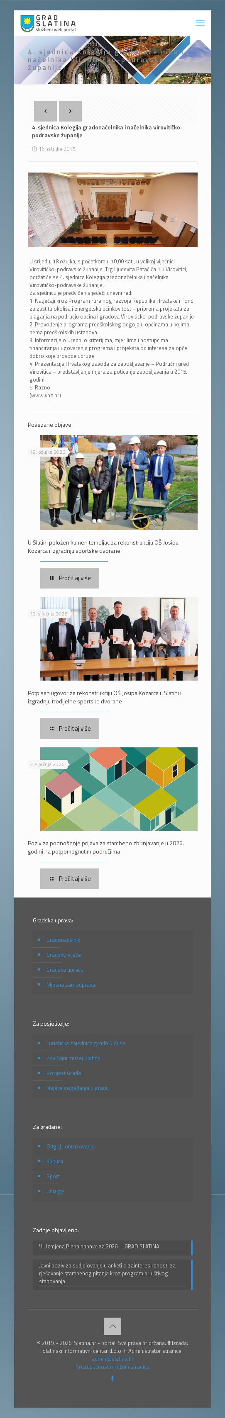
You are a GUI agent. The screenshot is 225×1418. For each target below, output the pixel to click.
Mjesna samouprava (70, 984)
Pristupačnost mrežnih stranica (112, 1366)
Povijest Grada (63, 1073)
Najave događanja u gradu (77, 1088)
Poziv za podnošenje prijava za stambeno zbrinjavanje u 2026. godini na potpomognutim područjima (106, 847)
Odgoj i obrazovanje (70, 1146)
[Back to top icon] (112, 1326)
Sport (53, 1176)
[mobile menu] (200, 23)
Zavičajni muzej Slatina (73, 1058)
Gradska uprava (64, 970)
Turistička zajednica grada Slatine (85, 1043)
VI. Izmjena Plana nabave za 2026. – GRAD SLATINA (99, 1246)
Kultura (54, 1161)
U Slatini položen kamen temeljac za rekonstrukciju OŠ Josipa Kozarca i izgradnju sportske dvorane (103, 546)
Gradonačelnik (63, 940)
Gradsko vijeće (63, 955)
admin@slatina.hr (113, 1359)
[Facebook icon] (113, 1378)
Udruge (55, 1191)
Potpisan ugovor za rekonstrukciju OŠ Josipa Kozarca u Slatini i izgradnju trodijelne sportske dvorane (104, 696)
